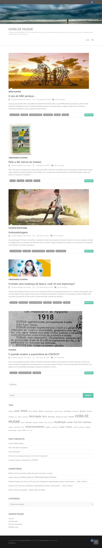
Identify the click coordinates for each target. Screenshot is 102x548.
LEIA (87, 40)
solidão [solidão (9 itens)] (62, 427)
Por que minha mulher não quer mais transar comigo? (35, 473)
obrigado (20, 181)
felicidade (27, 251)
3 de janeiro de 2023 (43, 165)
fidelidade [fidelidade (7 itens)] (51, 417)
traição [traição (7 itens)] (87, 427)
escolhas (24, 115)
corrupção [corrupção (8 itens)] (67, 411)
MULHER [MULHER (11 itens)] (78, 422)
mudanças (50, 251)
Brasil (13, 181)
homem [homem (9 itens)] (71, 416)
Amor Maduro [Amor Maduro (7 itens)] (33, 411)
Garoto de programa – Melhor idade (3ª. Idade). (29, 490)
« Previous (12, 384)
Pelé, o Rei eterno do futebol (25, 162)
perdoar (65, 115)
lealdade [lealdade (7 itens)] (28, 422)
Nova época (57, 302)
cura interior (14, 115)
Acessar (11, 518)
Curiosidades (14, 158)
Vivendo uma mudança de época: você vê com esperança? (42, 283)
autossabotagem (15, 251)
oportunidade (61, 251)
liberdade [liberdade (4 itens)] (35, 422)
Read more (89, 115)
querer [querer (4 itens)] (22, 427)
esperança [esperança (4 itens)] (25, 417)
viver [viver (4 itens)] (31, 430)
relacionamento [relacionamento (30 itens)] (34, 426)
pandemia (37, 373)
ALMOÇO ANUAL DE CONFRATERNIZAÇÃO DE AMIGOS (38, 477)
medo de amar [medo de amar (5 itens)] (48, 422)
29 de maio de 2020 (42, 358)
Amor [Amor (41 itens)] (24, 411)
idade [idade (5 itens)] (22, 422)
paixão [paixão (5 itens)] (11, 427)
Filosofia (17, 92)
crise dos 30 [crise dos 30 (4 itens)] (75, 411)
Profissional (22, 228)
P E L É (37, 181)
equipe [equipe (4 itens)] (19, 417)
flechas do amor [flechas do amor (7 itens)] (62, 417)
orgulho (29, 181)
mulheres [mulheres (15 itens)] (87, 422)
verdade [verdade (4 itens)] (19, 430)
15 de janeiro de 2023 (43, 99)
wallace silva (13, 477)
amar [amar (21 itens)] (17, 411)
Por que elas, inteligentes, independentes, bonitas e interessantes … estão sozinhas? (59, 482)
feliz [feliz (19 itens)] (44, 416)
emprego (13, 302)
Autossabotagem (18, 232)
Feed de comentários (16, 524)
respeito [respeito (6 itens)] (48, 427)
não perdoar (48, 115)
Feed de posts (13, 521)
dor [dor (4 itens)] (16, 417)
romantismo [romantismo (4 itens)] (54, 427)
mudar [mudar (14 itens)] (70, 422)
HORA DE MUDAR (36, 115)
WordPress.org (13, 527)
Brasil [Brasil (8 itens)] (41, 411)
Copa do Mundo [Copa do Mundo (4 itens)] (58, 411)
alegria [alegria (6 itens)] (11, 411)
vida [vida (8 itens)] (24, 430)
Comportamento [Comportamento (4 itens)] (48, 411)
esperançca (23, 302)
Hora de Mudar (21, 29)
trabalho (67, 302)
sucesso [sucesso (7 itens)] (81, 427)
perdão (58, 115)
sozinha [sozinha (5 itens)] (75, 427)
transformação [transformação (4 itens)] (12, 430)
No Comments (60, 99)
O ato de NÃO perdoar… (22, 96)
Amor (11, 92)
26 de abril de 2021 (42, 236)
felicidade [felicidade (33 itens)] (35, 416)
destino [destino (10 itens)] (83, 411)
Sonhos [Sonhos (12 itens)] (69, 427)
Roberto (11, 473)
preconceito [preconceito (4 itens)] (17, 427)
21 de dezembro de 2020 (44, 287)
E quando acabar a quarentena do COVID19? (34, 354)
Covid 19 (13, 373)
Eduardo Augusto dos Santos (21, 99)
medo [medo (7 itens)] (41, 422)
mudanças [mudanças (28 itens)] (60, 422)
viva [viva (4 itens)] (28, 430)
